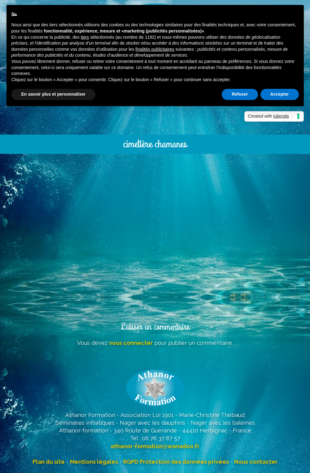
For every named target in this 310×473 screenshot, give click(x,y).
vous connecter (131, 343)
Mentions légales (94, 461)
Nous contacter (255, 461)
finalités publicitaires (154, 49)
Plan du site (49, 461)
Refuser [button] (240, 94)
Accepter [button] (279, 94)
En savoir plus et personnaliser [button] (53, 94)
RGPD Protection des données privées (176, 461)
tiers (85, 37)
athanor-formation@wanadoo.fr (155, 446)
